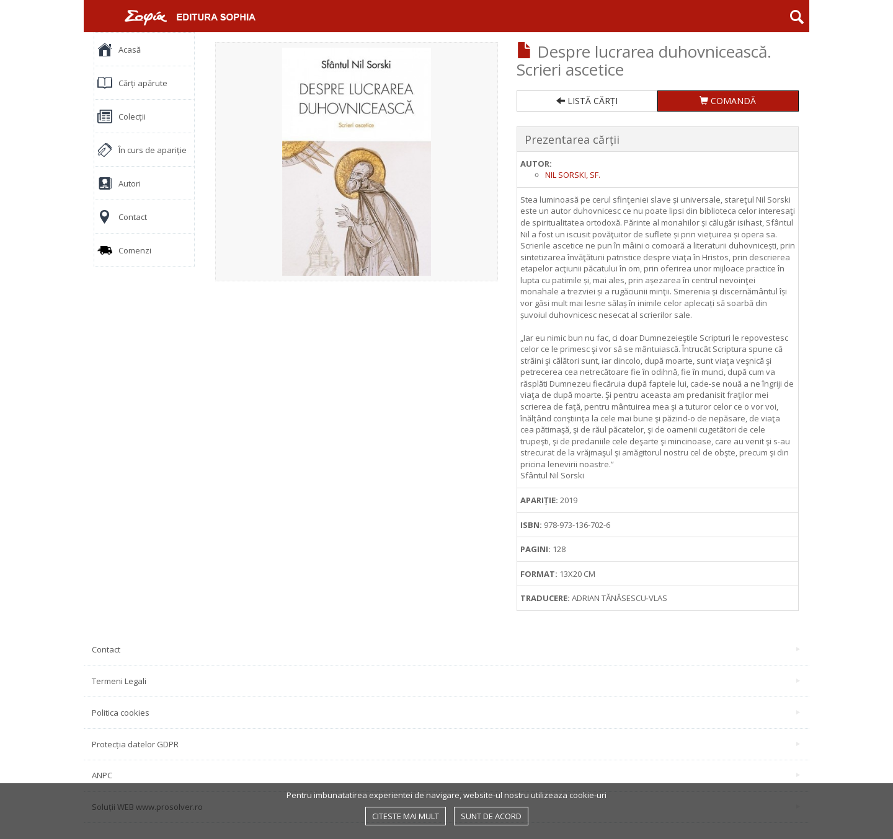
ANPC (446, 775)
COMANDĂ (728, 101)
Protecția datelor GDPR (446, 744)
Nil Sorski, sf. (572, 174)
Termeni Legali (446, 681)
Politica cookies (446, 712)
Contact (446, 649)
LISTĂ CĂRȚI (587, 101)
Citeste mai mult (405, 816)
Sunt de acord (491, 816)
